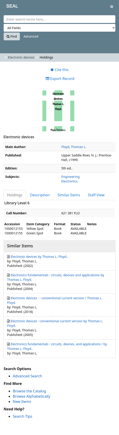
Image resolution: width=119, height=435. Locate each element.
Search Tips (22, 416)
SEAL (9, 7)
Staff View (96, 194)
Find (12, 36)
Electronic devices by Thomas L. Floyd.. (39, 256)
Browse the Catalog (29, 391)
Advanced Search (27, 376)
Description (40, 194)
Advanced (30, 36)
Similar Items (68, 194)
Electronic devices (21, 57)
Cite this (59, 69)
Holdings (14, 194)
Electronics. (69, 181)
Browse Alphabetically (31, 396)
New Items (22, 401)
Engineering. (70, 176)
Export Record (60, 78)
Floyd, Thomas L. (73, 147)
